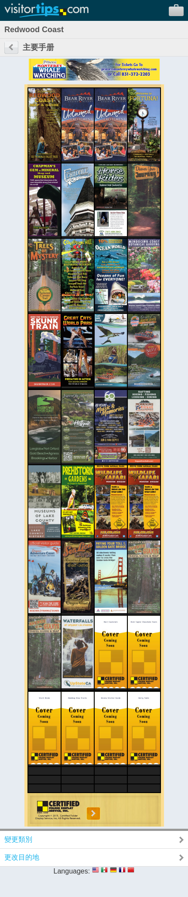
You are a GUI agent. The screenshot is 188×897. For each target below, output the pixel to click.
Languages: (72, 871)
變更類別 (18, 839)
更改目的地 (21, 857)
